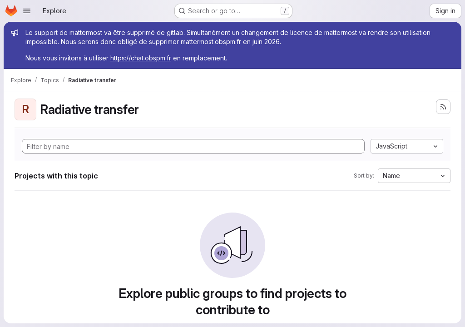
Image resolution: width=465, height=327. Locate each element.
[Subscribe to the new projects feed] (443, 106)
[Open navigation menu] (27, 11)
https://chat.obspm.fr (140, 58)
